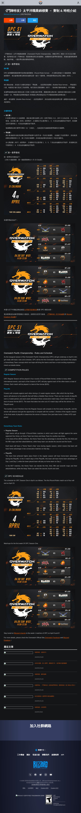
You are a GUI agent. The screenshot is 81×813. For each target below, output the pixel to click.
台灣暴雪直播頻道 (30, 310)
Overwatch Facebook (52, 637)
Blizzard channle (20, 633)
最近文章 (8, 647)
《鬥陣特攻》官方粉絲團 (55, 314)
